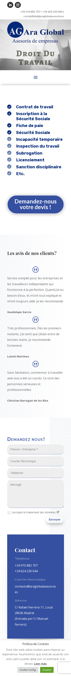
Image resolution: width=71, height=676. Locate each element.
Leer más (40, 663)
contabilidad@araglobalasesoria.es (43, 16)
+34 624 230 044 (52, 11)
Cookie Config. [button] (28, 669)
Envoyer (55, 519)
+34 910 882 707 (30, 11)
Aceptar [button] (46, 669)
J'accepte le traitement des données (33, 512)
